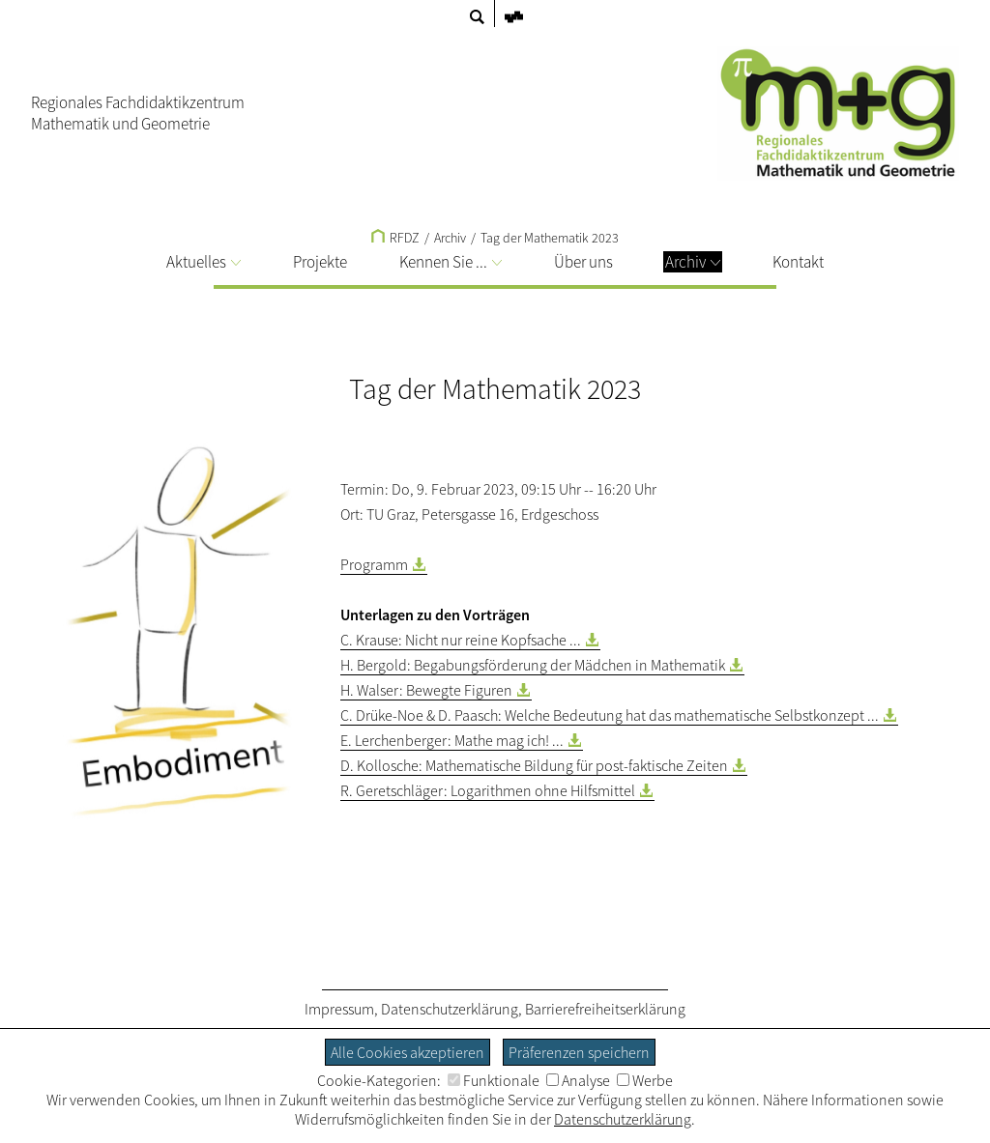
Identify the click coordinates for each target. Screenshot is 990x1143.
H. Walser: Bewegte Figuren (426, 690)
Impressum (339, 1008)
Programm (374, 564)
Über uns (583, 261)
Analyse (578, 1080)
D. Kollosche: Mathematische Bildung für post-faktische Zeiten (534, 765)
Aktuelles (203, 261)
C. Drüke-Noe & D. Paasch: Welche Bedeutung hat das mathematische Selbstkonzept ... (609, 715)
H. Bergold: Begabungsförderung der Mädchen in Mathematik (532, 664)
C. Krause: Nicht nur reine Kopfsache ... (460, 639)
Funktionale (493, 1080)
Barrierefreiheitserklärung (605, 1008)
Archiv (692, 261)
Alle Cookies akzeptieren (407, 1052)
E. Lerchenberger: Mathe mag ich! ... (452, 740)
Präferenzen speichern (579, 1052)
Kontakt (798, 261)
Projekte (320, 261)
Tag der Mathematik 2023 (549, 237)
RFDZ (395, 237)
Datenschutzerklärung (449, 1008)
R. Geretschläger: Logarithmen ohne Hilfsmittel (487, 790)
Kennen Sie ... (450, 261)
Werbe (645, 1080)
